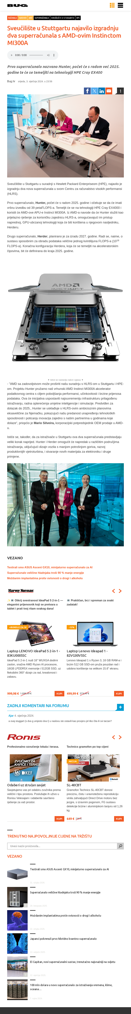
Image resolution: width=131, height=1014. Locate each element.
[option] (36, 647)
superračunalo (42, 17)
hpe (78, 17)
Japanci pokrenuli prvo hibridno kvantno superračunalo (63, 938)
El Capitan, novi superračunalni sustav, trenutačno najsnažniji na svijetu (72, 961)
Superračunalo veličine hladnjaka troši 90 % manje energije (45, 572)
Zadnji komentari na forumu (38, 705)
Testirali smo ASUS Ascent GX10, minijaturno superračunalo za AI (49, 567)
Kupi (59, 693)
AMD (30, 17)
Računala (12, 17)
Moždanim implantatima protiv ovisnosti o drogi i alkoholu (45, 578)
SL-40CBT (74, 785)
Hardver (23, 17)
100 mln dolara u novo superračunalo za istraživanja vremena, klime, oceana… (71, 987)
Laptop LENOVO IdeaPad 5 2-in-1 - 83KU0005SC (33, 653)
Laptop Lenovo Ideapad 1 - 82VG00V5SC (87, 653)
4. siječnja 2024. (24, 715)
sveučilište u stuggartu (62, 17)
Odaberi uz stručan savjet (26, 785)
